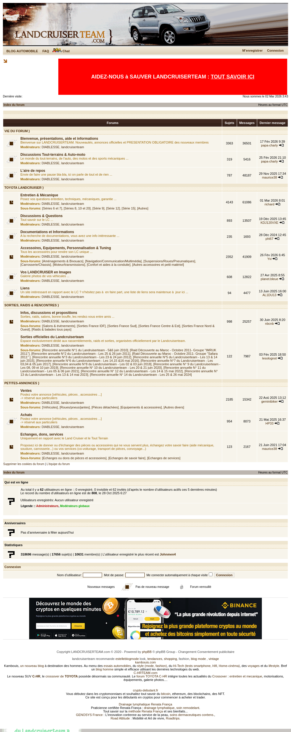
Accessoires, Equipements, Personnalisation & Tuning (65, 248)
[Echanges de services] (163, 458)
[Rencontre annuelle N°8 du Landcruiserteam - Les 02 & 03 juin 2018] (102, 364)
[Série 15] (128, 208)
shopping (170, 659)
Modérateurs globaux (75, 506)
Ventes (26, 391)
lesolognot (269, 358)
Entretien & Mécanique (39, 195)
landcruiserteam (72, 147)
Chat (61, 51)
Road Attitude (120, 718)
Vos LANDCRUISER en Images (45, 272)
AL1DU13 (269, 295)
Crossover (219, 676)
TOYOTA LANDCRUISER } (24, 187)
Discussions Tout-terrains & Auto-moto (52, 155)
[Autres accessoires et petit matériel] (158, 264)
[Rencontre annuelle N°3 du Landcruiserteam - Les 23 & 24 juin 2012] (82, 357)
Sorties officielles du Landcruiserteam (52, 337)
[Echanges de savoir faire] (126, 458)
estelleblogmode (127, 659)
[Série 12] (113, 208)
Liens (24, 288)
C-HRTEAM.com (145, 673)
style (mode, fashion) (152, 666)
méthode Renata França (145, 711)
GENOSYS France (89, 715)
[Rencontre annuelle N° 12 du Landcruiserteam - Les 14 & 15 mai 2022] (132, 371)
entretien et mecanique (245, 676)
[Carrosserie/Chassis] (35, 264)
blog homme (105, 669)
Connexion (275, 50)
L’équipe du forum (58, 464)
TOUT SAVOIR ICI (232, 77)
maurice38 (269, 177)
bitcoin (166, 694)
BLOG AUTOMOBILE (22, 51)
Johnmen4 (168, 554)
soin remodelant (187, 708)
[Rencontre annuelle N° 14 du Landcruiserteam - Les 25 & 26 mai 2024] (141, 374)
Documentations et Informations (47, 232)
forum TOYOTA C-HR (151, 676)
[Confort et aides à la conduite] (108, 264)
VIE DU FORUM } (17, 131)
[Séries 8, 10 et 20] (77, 208)
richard (269, 204)
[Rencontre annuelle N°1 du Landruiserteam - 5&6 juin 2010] (85, 350)
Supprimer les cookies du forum (23, 464)
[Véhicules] (50, 407)
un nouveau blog (32, 666)
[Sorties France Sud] (121, 326)
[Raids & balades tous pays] (51, 329)
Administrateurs (47, 506)
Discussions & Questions (41, 216)
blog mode (198, 659)
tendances (154, 659)
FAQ (45, 51)
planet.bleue (269, 279)
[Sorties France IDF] (91, 326)
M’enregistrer (252, 50)
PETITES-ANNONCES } (21, 383)
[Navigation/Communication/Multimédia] (113, 261)
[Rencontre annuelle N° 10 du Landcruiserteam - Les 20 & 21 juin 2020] (111, 367)
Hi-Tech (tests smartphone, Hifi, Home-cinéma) (206, 666)
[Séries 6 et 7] (52, 208)
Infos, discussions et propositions (48, 313)
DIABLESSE (50, 147)
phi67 (270, 238)
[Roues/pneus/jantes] (75, 407)
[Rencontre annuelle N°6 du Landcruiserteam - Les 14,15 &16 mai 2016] (87, 360)
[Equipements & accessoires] (141, 407)
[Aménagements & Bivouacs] (62, 261)
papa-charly (269, 145)
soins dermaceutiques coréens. (192, 715)
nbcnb (269, 323)
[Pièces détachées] (105, 407)
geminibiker (269, 401)
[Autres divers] (174, 407)
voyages (254, 666)
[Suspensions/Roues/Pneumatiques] (169, 261)
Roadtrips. (173, 718)
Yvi (269, 259)
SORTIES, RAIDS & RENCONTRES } (31, 305)
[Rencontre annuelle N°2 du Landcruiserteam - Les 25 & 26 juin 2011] (81, 353)
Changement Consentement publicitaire (206, 652)
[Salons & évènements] (58, 326)
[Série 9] (98, 208)
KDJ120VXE (269, 222)
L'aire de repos (32, 171)
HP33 (269, 423)
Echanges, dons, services (41, 434)
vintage (213, 659)
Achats (26, 415)
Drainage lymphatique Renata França (145, 704)
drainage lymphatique (159, 708)
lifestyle (274, 666)
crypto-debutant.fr (145, 690)
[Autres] (142, 208)
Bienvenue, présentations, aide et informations (59, 139)
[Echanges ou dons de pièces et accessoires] (74, 458)
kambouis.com (145, 662)
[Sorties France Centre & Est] (159, 326)
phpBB (147, 652)
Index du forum (13, 104)
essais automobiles (117, 666)
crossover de (61, 676)
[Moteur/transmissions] (69, 264)
